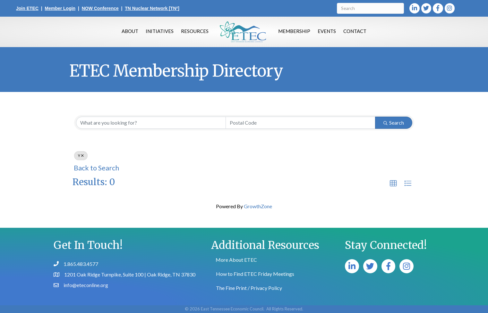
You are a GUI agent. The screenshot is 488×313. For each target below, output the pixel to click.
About (130, 31)
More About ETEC (236, 260)
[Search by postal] (300, 123)
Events (327, 31)
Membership (294, 31)
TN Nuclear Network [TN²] (152, 8)
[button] (393, 183)
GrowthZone (258, 206)
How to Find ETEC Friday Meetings (255, 274)
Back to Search (96, 168)
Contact (354, 31)
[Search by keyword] (151, 123)
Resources (195, 31)
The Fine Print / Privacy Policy (249, 288)
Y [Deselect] (81, 155)
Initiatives (160, 31)
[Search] (370, 8)
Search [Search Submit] (393, 122)
